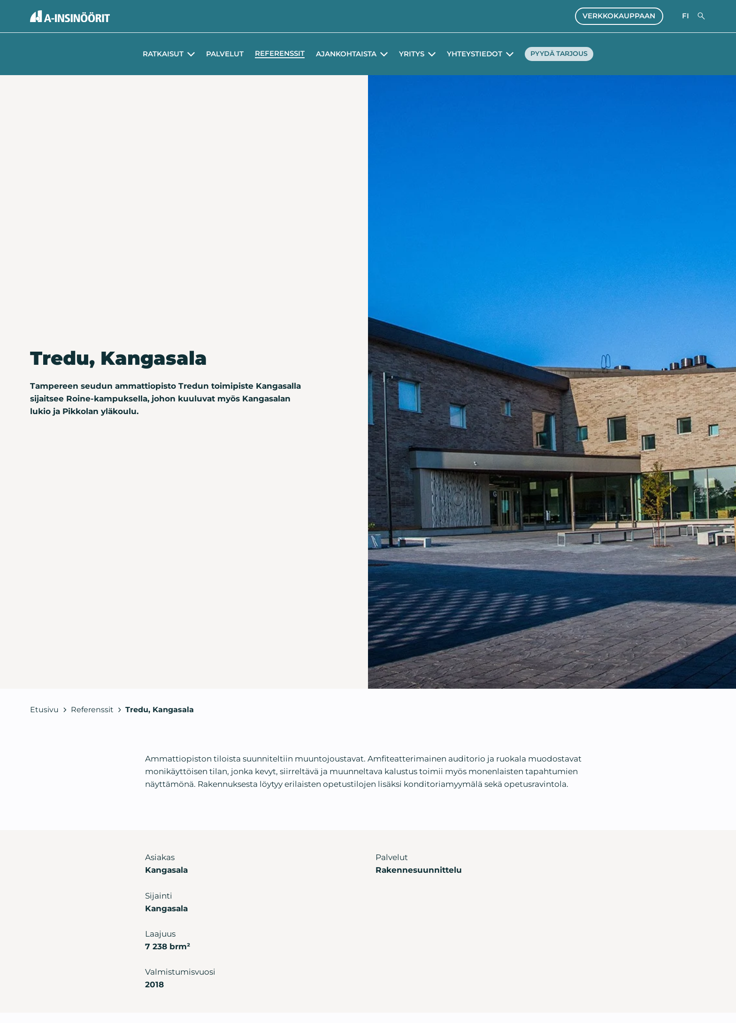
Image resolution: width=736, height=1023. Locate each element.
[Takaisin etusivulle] (70, 16)
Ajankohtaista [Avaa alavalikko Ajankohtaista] (343, 54)
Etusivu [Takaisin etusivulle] (44, 709)
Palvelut (221, 54)
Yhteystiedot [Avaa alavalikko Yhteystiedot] (471, 54)
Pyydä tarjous (559, 54)
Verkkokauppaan (619, 16)
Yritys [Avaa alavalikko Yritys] (408, 54)
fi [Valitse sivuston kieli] (685, 16)
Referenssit (276, 54)
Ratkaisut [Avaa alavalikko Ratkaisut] (159, 54)
